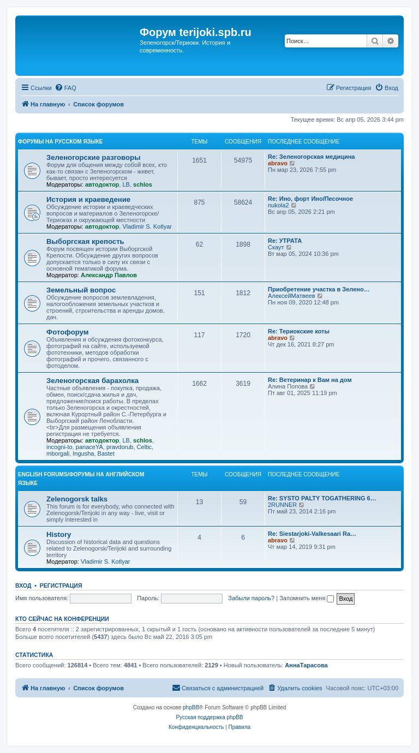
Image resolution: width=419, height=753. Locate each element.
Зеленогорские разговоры (93, 157)
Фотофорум (67, 332)
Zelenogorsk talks (76, 499)
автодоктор (102, 184)
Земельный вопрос (81, 290)
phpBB (191, 707)
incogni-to (59, 447)
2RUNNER (282, 504)
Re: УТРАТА (285, 240)
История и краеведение (88, 199)
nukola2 (278, 205)
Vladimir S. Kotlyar (146, 226)
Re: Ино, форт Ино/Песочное (310, 198)
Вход (23, 585)
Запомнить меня (306, 598)
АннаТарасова (306, 665)
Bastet (106, 453)
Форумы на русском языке (60, 142)
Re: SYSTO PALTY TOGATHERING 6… (322, 498)
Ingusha (83, 453)
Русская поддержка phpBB (209, 717)
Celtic (144, 447)
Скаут (276, 247)
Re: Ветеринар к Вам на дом (310, 379)
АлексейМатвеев (291, 295)
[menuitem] (65, 87)
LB (125, 184)
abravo (278, 163)
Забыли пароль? (251, 598)
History (58, 534)
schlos (142, 184)
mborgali (57, 453)
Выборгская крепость (85, 241)
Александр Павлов (109, 275)
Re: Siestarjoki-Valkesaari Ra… (312, 533)
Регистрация (61, 585)
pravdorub (120, 447)
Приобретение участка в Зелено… (319, 289)
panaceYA (89, 447)
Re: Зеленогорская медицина (311, 156)
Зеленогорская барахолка (92, 380)
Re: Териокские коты (299, 331)
